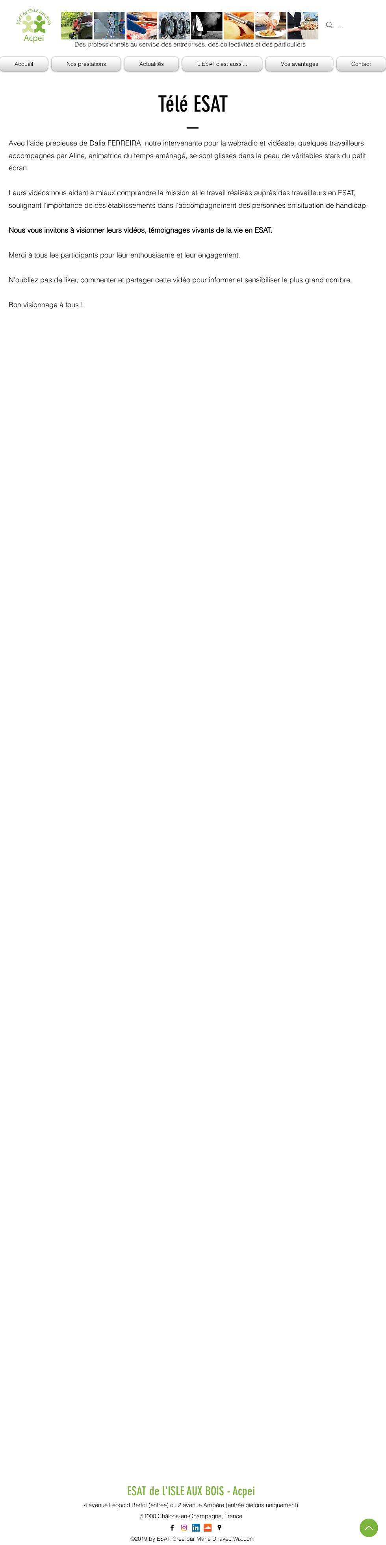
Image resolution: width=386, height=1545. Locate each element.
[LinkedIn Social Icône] (196, 1528)
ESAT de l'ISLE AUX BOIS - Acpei (191, 1491)
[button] (222, 64)
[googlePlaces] (219, 1528)
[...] (350, 25)
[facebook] (172, 1528)
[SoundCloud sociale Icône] (208, 1528)
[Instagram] (184, 1528)
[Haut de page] (369, 1528)
